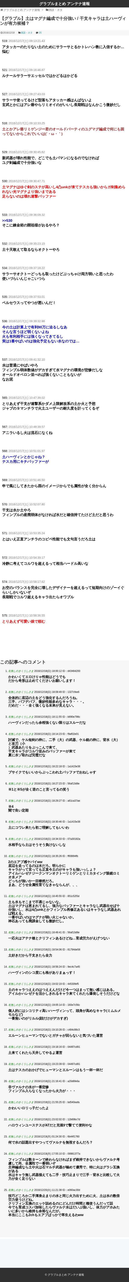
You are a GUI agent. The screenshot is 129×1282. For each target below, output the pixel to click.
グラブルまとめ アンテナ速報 (64, 4)
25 (40, 32)
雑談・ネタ (27, 32)
